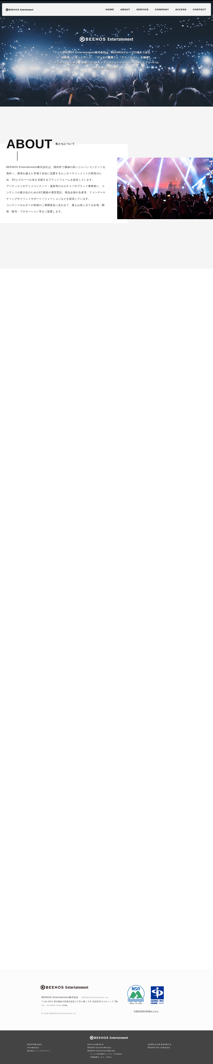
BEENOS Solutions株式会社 (99, 1047)
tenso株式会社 (33, 1047)
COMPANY (162, 9)
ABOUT (125, 9)
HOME (110, 9)
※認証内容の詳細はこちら (146, 1011)
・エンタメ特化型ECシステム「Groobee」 (105, 1054)
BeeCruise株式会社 (96, 1044)
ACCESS (181, 9)
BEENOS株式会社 (34, 1044)
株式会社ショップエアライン (38, 1051)
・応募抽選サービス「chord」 (100, 1057)
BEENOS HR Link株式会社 (159, 1047)
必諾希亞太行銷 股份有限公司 (160, 1044)
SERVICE (142, 9)
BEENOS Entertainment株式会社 (101, 1051)
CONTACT (199, 9)
